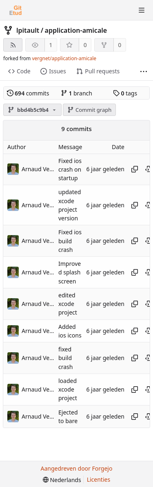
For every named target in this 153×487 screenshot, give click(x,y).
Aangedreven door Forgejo (77, 468)
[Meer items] (143, 71)
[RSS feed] (12, 45)
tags (125, 93)
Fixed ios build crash (70, 241)
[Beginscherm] (15, 10)
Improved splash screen (69, 272)
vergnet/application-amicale (64, 58)
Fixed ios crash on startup (70, 169)
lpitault (27, 30)
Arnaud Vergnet (38, 169)
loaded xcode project (67, 389)
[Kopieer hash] (135, 169)
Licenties (98, 479)
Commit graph (89, 109)
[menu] (62, 480)
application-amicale (76, 30)
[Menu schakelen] (141, 10)
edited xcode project (67, 304)
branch (76, 93)
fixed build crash (65, 358)
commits (28, 93)
